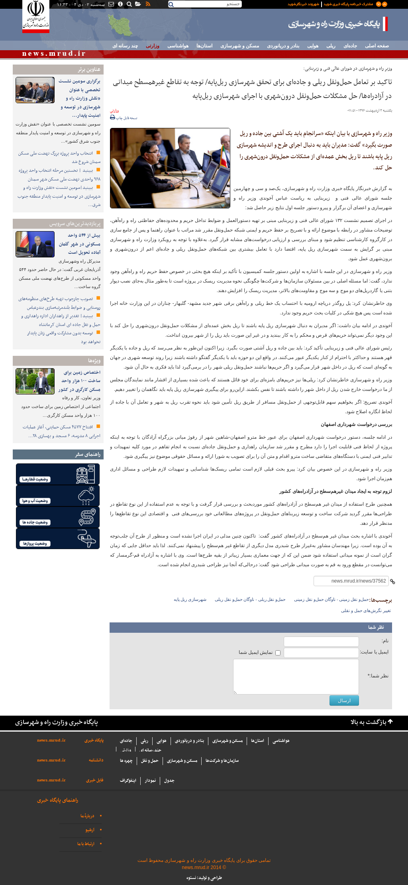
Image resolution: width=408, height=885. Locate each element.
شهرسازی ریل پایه (190, 599)
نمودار (150, 781)
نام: (385, 641)
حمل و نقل (150, 761)
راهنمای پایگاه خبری (57, 800)
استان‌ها (204, 46)
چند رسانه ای (125, 46)
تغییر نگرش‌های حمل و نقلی (366, 610)
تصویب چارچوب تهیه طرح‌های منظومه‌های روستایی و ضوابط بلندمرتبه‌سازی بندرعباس (59, 303)
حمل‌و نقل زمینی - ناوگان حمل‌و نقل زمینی (331, 599)
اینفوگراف (128, 781)
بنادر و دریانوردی (283, 46)
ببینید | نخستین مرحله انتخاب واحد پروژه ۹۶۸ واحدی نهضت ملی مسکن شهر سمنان (59, 175)
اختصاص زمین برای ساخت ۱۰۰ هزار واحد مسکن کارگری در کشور (79, 381)
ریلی (330, 46)
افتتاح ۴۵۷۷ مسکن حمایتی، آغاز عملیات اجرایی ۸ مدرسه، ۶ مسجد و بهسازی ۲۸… (61, 431)
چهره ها (126, 761)
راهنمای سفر (87, 454)
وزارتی (152, 46)
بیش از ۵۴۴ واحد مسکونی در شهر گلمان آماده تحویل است (79, 244)
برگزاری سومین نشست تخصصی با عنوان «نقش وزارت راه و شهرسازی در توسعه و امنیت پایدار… (79, 98)
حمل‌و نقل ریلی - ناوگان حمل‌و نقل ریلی (250, 599)
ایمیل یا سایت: (374, 652)
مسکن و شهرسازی (239, 46)
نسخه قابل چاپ (123, 118)
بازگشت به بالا (368, 722)
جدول (169, 781)
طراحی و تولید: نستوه (204, 878)
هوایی (312, 46)
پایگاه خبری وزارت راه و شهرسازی (338, 24)
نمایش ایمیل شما (256, 652)
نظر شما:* (378, 676)
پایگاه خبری (94, 740)
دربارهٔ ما (87, 816)
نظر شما (376, 627)
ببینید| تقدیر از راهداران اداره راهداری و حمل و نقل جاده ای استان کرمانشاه (60, 320)
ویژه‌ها (94, 360)
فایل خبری (95, 780)
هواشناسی (177, 46)
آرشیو (89, 830)
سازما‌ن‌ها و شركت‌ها (222, 761)
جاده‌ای (350, 46)
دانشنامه (96, 760)
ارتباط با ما (85, 844)
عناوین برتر (88, 69)
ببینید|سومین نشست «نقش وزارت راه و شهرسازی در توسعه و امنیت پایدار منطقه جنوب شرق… (59, 196)
